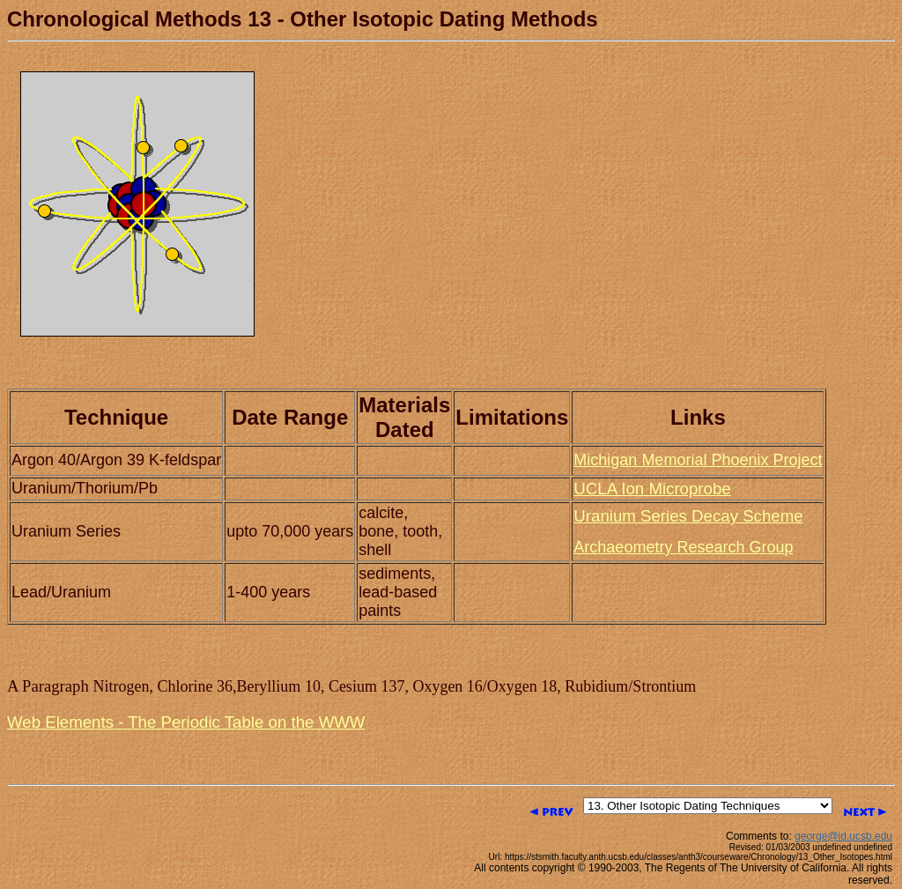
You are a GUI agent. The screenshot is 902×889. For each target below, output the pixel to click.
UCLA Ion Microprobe (651, 488)
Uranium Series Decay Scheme (687, 516)
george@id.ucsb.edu (843, 836)
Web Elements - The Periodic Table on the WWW (186, 722)
